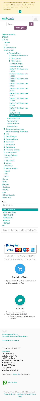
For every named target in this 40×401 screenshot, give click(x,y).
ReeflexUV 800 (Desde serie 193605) (19, 95)
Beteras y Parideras (10, 155)
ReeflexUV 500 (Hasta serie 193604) (19, 75)
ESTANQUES (10, 160)
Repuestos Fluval (14, 118)
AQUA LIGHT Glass (9, 212)
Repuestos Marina (13, 124)
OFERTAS (5, 37)
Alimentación (10, 144)
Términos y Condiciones (9, 334)
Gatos (5, 182)
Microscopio (8, 166)
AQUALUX (6, 223)
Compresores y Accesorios (15, 129)
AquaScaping (10, 147)
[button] (20, 28)
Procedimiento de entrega (10, 340)
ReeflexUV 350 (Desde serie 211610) (19, 99)
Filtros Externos (16, 61)
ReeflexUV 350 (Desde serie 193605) (19, 85)
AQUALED (6, 220)
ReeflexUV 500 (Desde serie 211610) (19, 109)
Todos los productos (8, 34)
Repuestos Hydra (12, 121)
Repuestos (9, 50)
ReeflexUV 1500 (15, 113)
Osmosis (7, 171)
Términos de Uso (9, 394)
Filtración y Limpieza (13, 150)
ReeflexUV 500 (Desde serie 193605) (19, 90)
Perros (5, 179)
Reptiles (6, 184)
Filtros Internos (16, 58)
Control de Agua (11, 136)
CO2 (5, 45)
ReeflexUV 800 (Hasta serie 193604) (19, 80)
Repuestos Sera (12, 126)
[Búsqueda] (31, 24)
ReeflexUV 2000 (15, 116)
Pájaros (5, 190)
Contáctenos (6, 351)
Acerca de (16, 374)
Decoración (9, 142)
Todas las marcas (9, 210)
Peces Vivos (7, 198)
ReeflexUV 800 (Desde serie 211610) (19, 104)
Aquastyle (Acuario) (16, 66)
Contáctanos (9, 382)
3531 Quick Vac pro (16, 63)
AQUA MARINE (8, 215)
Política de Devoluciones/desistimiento (14, 336)
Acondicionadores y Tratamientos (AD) (17, 133)
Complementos (11, 48)
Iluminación (8, 158)
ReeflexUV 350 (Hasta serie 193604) (19, 70)
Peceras (7, 42)
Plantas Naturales (9, 195)
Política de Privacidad (24, 394)
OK (20, 11)
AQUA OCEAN (7, 218)
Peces (6, 40)
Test (5, 174)
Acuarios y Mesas (12, 139)
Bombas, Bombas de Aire (19, 56)
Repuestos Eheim (14, 53)
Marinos (8, 163)
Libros (6, 176)
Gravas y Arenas (11, 152)
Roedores (6, 187)
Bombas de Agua (11, 168)
